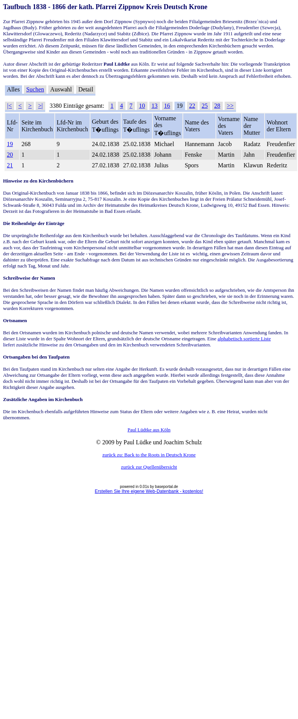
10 (142, 105)
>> (230, 105)
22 (192, 105)
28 (217, 105)
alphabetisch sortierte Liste (244, 338)
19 (10, 144)
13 (155, 105)
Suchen (35, 89)
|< (9, 105)
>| (40, 105)
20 (10, 154)
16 (167, 105)
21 (10, 165)
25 (205, 105)
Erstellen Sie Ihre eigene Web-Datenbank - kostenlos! (149, 491)
